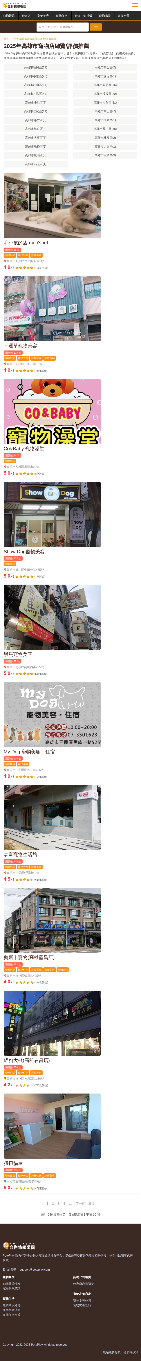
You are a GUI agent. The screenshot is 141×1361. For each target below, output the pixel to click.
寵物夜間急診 (11, 1288)
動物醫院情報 (11, 1283)
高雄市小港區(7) (35, 102)
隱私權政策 (131, 1352)
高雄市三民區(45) (35, 93)
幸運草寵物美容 (20, 345)
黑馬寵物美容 (18, 654)
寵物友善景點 (82, 1305)
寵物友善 (123, 15)
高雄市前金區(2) (105, 67)
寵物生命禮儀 (83, 15)
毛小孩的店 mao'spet (26, 243)
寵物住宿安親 (11, 1314)
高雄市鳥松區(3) (35, 146)
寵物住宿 (62, 15)
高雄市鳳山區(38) (105, 128)
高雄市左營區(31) (105, 102)
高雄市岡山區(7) (105, 111)
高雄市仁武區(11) (35, 111)
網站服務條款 (112, 1352)
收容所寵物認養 (83, 1283)
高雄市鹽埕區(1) (105, 76)
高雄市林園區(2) (105, 137)
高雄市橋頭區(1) (105, 120)
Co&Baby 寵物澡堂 (24, 448)
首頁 (6, 39)
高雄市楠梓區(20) (105, 93)
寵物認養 (105, 15)
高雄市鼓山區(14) (35, 85)
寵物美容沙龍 (11, 1310)
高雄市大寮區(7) (35, 137)
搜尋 (96, 26)
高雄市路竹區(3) (35, 120)
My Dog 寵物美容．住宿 (29, 751)
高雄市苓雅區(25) (35, 76)
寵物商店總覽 (11, 1305)
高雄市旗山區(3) (35, 155)
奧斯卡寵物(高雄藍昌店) (29, 957)
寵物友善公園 (82, 1300)
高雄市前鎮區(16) (105, 85)
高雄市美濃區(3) (105, 155)
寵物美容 (43, 15)
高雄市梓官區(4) (35, 128)
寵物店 (25, 15)
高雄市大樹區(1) (105, 146)
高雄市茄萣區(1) (35, 164)
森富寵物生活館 (20, 854)
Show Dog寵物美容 (24, 551)
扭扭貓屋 (13, 1163)
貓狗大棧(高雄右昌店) (27, 1060)
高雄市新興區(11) (35, 67)
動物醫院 (9, 15)
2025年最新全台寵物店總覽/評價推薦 (35, 39)
